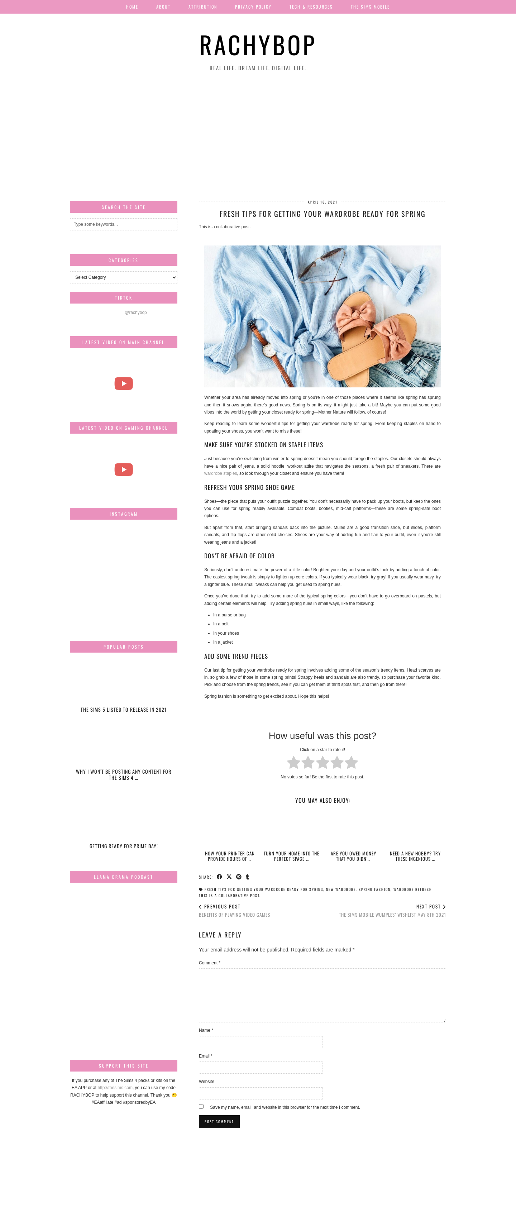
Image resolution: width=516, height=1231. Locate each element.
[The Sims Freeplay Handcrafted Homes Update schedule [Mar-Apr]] (123, 469)
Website (206, 1081)
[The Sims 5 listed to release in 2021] (123, 689)
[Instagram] (88, 543)
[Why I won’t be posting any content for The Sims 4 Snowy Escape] (123, 757)
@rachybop (136, 312)
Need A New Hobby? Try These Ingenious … (415, 856)
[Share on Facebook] (220, 876)
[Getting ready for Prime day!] (123, 825)
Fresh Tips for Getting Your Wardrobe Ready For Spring (264, 889)
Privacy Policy (253, 7)
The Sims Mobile (370, 7)
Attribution (202, 7)
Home (132, 7)
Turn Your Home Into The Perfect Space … (291, 856)
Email (205, 1056)
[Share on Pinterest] (239, 876)
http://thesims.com (115, 1087)
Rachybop (258, 44)
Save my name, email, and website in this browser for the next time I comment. (285, 1107)
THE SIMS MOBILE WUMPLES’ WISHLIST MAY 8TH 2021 (392, 910)
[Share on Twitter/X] (229, 876)
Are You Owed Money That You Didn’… (353, 856)
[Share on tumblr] (248, 876)
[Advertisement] (258, 136)
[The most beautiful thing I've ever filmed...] (123, 383)
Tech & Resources (311, 7)
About (163, 7)
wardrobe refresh (412, 889)
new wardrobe (341, 889)
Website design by (415, 1223)
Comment (209, 962)
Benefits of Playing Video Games (234, 910)
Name (206, 1030)
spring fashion (375, 889)
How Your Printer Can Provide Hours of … (230, 856)
